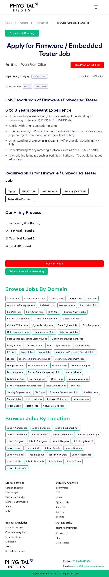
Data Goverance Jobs (18, 331)
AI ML (8, 511)
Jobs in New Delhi (58, 454)
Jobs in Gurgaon (15, 441)
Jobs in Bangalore (41, 427)
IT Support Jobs (15, 365)
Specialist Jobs (90, 392)
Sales (7, 546)
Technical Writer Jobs (57, 399)
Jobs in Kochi (33, 447)
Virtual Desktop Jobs (53, 405)
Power (59, 497)
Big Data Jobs (14, 311)
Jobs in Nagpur (36, 454)
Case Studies (62, 542)
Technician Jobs (81, 399)
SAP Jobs (75, 385)
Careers (60, 512)
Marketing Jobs (15, 372)
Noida (27, 86)
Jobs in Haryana (60, 441)
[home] (24, 7)
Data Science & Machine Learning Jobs (27, 338)
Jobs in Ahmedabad (17, 427)
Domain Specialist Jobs (58, 345)
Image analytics (13, 537)
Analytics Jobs (76, 298)
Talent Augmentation (66, 527)
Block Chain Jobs (34, 311)
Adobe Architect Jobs (35, 298)
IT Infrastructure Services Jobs (34, 358)
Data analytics (12, 492)
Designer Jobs (14, 345)
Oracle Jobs (57, 378)
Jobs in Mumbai (15, 454)
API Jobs (92, 298)
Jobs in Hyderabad (83, 441)
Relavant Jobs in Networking (26, 271)
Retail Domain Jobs (56, 385)
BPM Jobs (53, 311)
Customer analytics (15, 532)
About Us (61, 507)
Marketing (10, 541)
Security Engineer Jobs (18, 392)
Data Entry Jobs (91, 325)
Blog (58, 538)
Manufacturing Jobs (82, 365)
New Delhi (41, 86)
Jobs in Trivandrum (17, 468)
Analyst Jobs (57, 298)
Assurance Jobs (67, 305)
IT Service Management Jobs (69, 358)
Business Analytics (16, 522)
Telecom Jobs (14, 405)
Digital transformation (16, 501)
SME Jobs (40, 392)
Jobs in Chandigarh (17, 434)
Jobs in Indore (14, 447)
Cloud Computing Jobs (46, 318)
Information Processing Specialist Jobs (75, 352)
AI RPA (8, 506)
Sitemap (60, 516)
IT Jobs (10, 358)
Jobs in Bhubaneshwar (66, 427)
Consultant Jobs (71, 318)
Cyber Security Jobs (43, 325)
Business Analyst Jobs (74, 311)
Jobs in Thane (74, 461)
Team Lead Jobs (34, 399)
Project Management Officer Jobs (24, 385)
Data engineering (14, 487)
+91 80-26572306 (81, 561)
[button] (96, 7)
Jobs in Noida (14, 461)
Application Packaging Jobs (21, 305)
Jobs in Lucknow (73, 447)
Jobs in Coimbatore (63, 434)
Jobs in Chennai (40, 434)
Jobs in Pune (55, 461)
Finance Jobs (44, 352)
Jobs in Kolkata (52, 447)
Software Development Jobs (64, 392)
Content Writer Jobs (17, 325)
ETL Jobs (11, 352)
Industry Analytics (67, 482)
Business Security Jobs (18, 318)
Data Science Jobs (68, 331)
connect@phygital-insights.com (87, 565)
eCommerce (62, 487)
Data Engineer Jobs (68, 325)
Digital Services (14, 482)
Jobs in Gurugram (38, 441)
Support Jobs (14, 399)
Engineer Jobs (82, 345)
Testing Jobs (32, 405)
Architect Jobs (47, 305)
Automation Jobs (88, 305)
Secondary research (15, 551)
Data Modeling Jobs (44, 331)
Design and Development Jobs (67, 338)
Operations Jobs (37, 378)
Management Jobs (37, 365)
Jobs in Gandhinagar (88, 434)
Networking (39, 76)
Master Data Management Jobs (44, 372)
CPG (58, 492)
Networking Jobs (15, 378)
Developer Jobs (34, 345)
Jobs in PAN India (35, 461)
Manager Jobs (59, 365)
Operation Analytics (15, 497)
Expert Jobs (27, 352)
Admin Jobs (13, 298)
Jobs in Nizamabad (81, 454)
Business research (14, 527)
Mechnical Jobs (73, 372)
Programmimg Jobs (78, 378)
